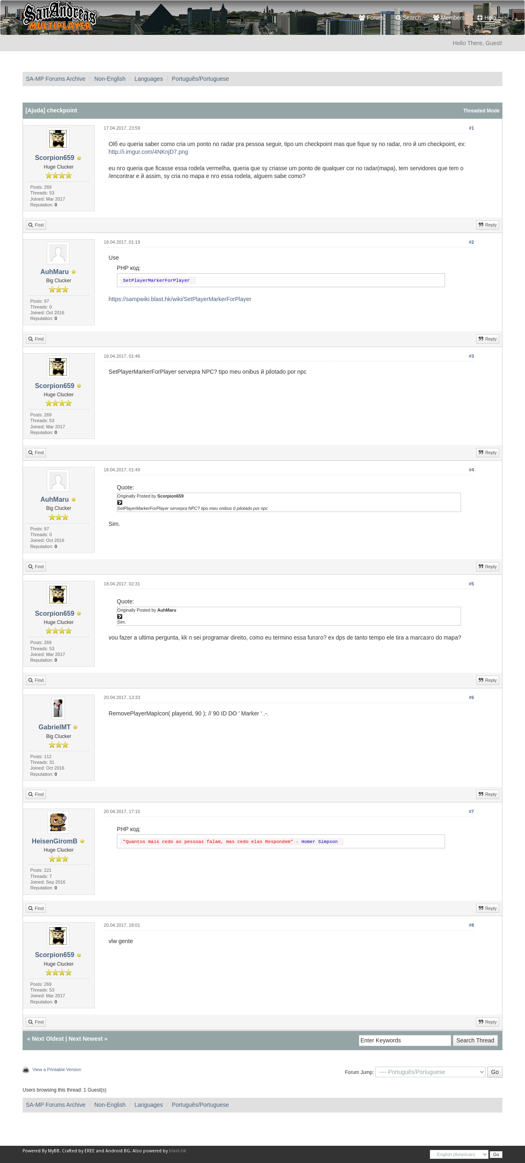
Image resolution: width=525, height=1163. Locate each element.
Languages (149, 78)
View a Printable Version (56, 1069)
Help (486, 17)
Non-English (110, 78)
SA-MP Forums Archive (55, 78)
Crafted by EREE (78, 1151)
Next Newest (85, 1038)
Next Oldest (48, 1038)
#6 (471, 697)
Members (449, 17)
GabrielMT (55, 727)
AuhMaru (54, 271)
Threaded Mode (481, 111)
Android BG (117, 1151)
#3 (471, 356)
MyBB (53, 1151)
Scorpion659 (54, 157)
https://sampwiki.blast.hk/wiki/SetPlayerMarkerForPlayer (180, 299)
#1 (471, 128)
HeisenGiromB (55, 841)
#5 (471, 583)
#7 (471, 811)
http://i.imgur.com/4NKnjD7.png (148, 152)
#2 (471, 242)
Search (408, 17)
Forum (371, 17)
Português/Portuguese (200, 78)
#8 (471, 925)
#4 (471, 469)
